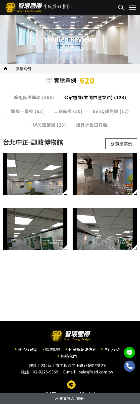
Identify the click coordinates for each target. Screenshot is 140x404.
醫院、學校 (27, 111)
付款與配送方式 (82, 349)
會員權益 (112, 349)
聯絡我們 (69, 356)
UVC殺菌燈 (49, 125)
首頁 (5, 68)
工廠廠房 (68, 111)
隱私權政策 (28, 349)
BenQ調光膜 (111, 111)
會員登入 (66, 398)
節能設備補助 (34, 97)
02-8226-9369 (45, 372)
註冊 (80, 398)
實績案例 (23, 68)
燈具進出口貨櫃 (91, 125)
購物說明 (53, 349)
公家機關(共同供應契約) (95, 97)
